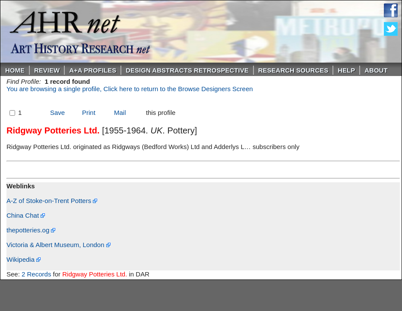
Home (15, 70)
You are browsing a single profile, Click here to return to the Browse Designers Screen (129, 88)
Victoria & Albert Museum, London (58, 244)
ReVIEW (47, 70)
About (375, 70)
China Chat (25, 215)
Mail (120, 112)
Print (88, 112)
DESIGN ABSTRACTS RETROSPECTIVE (187, 70)
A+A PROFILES (92, 70)
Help (346, 70)
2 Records (36, 274)
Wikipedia (23, 259)
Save (57, 112)
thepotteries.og (30, 230)
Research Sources (293, 70)
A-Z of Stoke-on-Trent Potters (51, 200)
